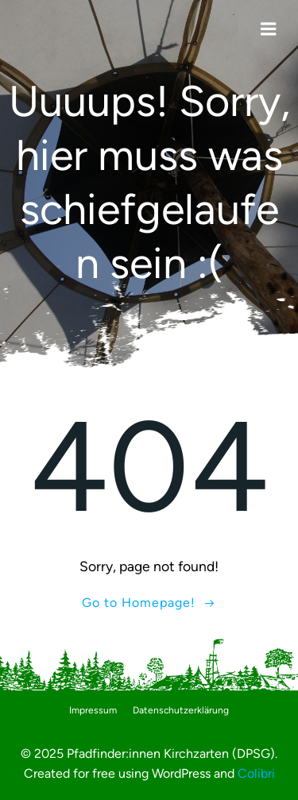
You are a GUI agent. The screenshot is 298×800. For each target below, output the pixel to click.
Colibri (256, 773)
